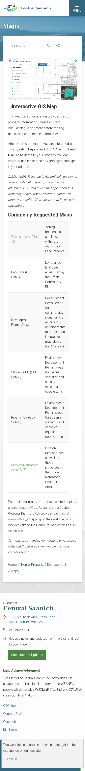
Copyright (10, 722)
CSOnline (9, 706)
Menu (77, 11)
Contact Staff (12, 714)
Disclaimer (10, 730)
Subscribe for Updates (27, 655)
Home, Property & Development (43, 565)
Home (12, 565)
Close (10, 759)
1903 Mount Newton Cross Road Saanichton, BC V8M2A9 (32, 619)
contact (23, 508)
